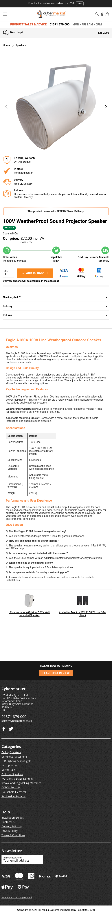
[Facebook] (11, 728)
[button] (105, 107)
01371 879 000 (59, 24)
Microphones (9, 765)
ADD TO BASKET (35, 273)
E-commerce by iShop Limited (16, 897)
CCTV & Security (10, 787)
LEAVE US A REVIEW (56, 673)
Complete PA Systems (14, 756)
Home (6, 45)
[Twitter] (3, 728)
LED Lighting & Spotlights (16, 761)
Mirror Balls (8, 770)
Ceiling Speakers (11, 752)
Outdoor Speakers (12, 774)
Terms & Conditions (13, 835)
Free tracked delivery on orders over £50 (56, 3)
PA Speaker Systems (13, 796)
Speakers (18, 45)
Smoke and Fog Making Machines (21, 783)
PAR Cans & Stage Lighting (17, 778)
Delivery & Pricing (11, 826)
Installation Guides (12, 817)
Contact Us (7, 822)
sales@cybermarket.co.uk (16, 720)
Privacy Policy (9, 830)
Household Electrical (13, 792)
